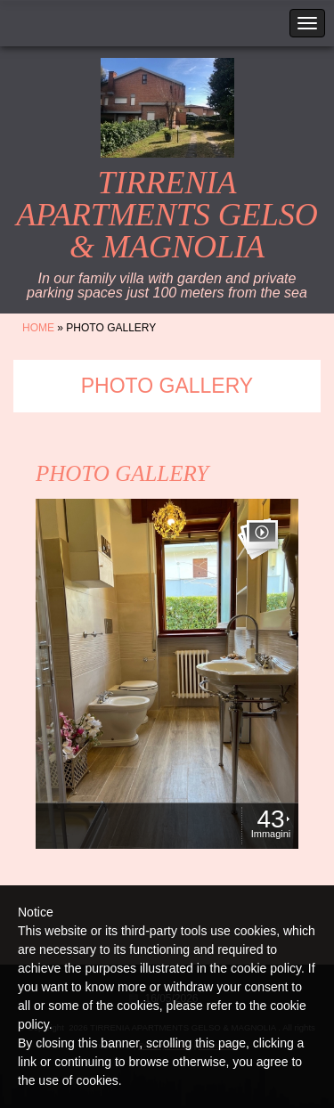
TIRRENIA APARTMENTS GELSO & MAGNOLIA (166, 215)
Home (38, 328)
